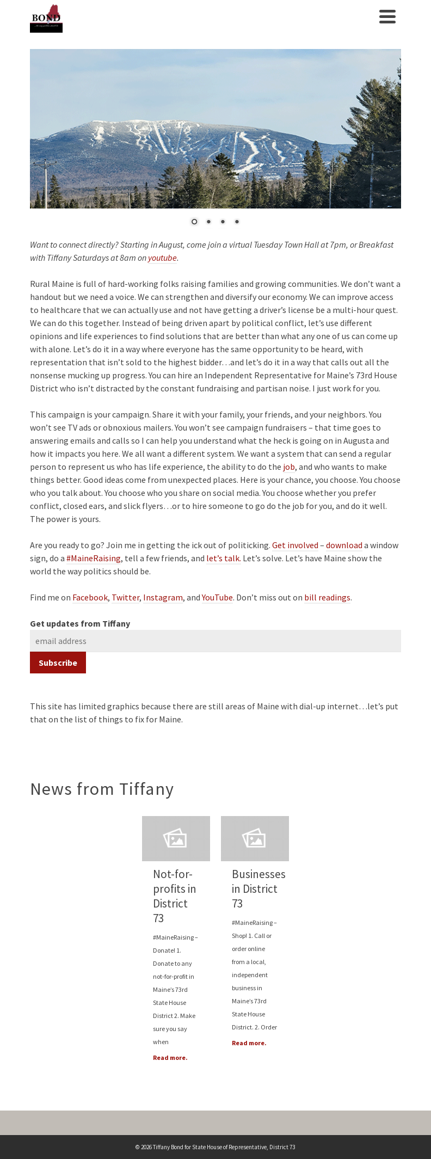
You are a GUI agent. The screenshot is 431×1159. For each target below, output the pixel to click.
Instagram (163, 597)
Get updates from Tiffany (80, 623)
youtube (162, 257)
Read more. (170, 1057)
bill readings (327, 597)
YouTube (217, 597)
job (289, 466)
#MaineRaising (93, 558)
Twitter (125, 597)
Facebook (90, 597)
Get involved (295, 544)
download (344, 544)
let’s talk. (223, 558)
